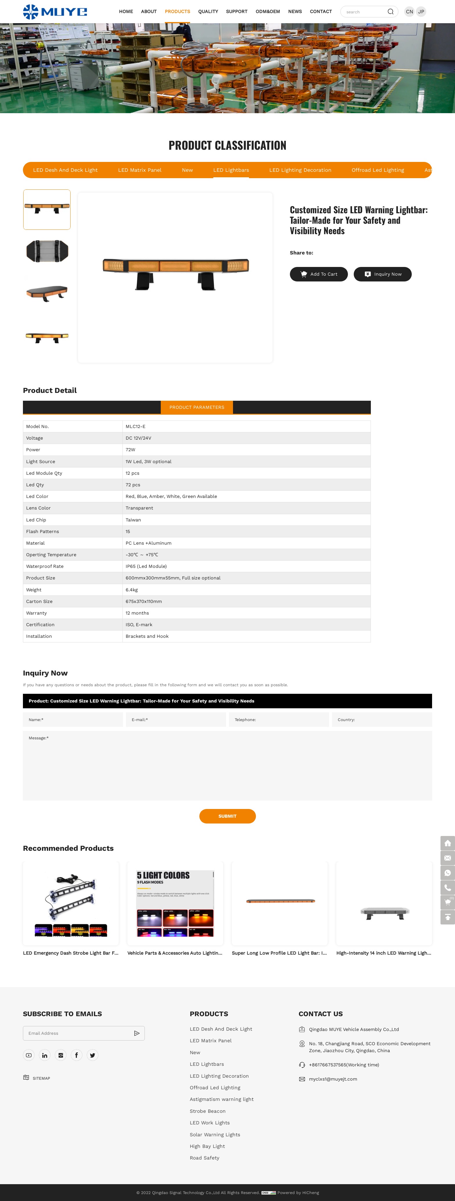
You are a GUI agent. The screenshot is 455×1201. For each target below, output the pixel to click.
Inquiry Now (388, 274)
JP (421, 11)
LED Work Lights (210, 1123)
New (187, 170)
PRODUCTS (177, 11)
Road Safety (204, 1158)
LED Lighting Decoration (300, 170)
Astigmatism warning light (222, 1099)
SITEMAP (41, 1078)
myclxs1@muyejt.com (333, 1079)
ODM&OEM (268, 11)
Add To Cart (323, 274)
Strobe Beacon (208, 1111)
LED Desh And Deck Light (65, 170)
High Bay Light (207, 1146)
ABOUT (149, 11)
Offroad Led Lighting (378, 170)
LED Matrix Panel (140, 170)
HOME (126, 11)
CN (409, 11)
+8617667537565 (327, 1065)
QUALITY (208, 11)
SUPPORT (237, 11)
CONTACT (321, 11)
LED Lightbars (231, 170)
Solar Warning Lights (215, 1134)
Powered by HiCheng (298, 1192)
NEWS (295, 11)
